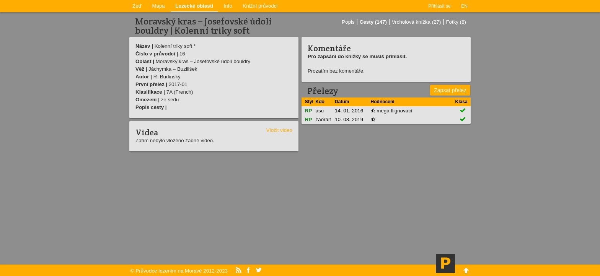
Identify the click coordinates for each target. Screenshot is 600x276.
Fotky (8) (456, 22)
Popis (348, 22)
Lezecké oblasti (194, 6)
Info (228, 6)
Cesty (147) (373, 22)
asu (320, 111)
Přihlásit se (439, 6)
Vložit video (279, 130)
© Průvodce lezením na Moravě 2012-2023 (179, 271)
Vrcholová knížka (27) (416, 22)
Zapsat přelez (450, 90)
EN (464, 6)
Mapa (158, 6)
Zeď (137, 6)
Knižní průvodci (260, 6)
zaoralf (323, 119)
